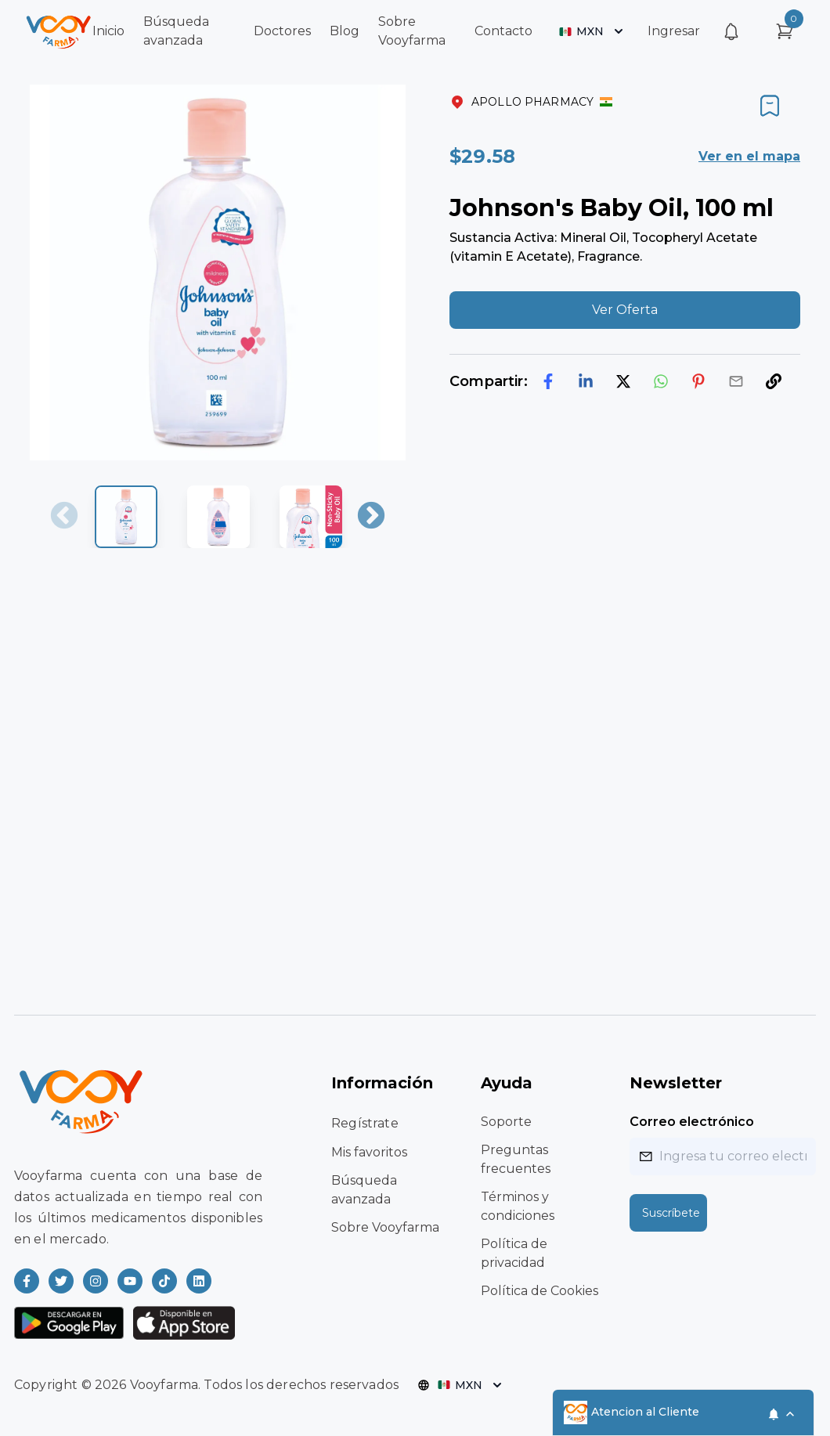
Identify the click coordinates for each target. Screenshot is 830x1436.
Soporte (506, 1121)
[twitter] (623, 381)
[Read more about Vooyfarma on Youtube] (130, 1280)
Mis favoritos (369, 1152)
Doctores (282, 30)
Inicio (108, 30)
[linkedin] (586, 381)
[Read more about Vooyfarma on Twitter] (61, 1280)
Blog (344, 30)
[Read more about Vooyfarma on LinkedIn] (198, 1280)
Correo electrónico (692, 1121)
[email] (736, 381)
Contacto (503, 30)
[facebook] (548, 381)
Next (371, 516)
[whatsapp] (661, 381)
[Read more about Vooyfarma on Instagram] (95, 1280)
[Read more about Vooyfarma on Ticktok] (164, 1280)
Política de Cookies (539, 1290)
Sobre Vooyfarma (385, 1227)
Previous (64, 516)
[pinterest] (698, 381)
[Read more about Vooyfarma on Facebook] (26, 1280)
